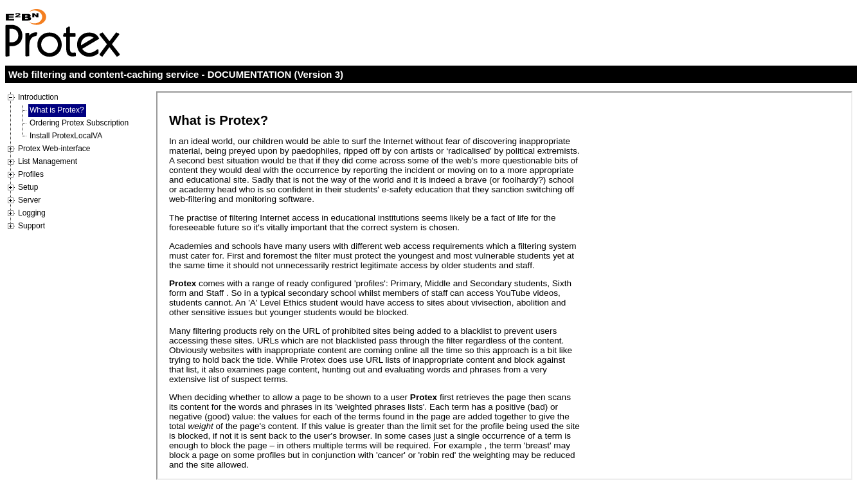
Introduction (38, 97)
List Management (47, 161)
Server (29, 200)
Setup (28, 187)
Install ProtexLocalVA (66, 135)
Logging (32, 212)
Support (31, 225)
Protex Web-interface (54, 148)
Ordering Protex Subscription (79, 122)
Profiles (31, 174)
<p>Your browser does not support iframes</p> (504, 285)
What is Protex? (57, 109)
